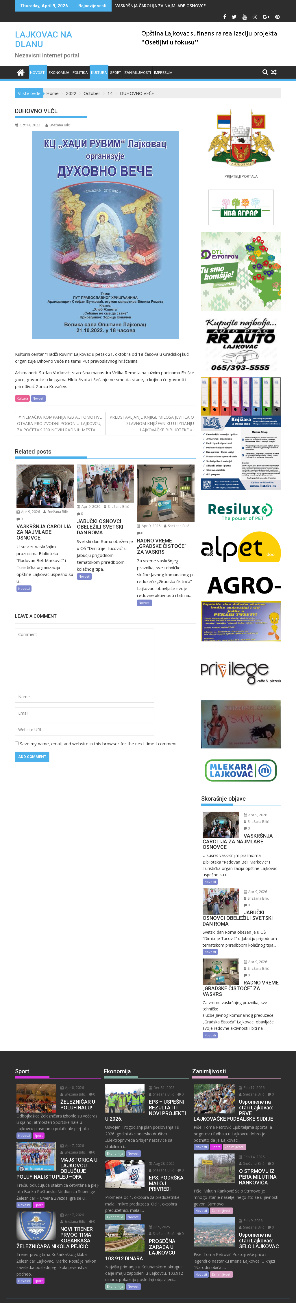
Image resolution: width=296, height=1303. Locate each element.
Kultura (99, 72)
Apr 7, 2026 (68, 1125)
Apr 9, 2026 (28, 511)
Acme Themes (204, 1293)
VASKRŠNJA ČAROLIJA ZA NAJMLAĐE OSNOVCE (160, 5)
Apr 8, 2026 (68, 1067)
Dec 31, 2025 (158, 1067)
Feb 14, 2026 (247, 1136)
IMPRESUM (163, 72)
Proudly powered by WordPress (109, 1293)
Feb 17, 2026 (247, 1067)
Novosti (37, 72)
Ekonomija (59, 72)
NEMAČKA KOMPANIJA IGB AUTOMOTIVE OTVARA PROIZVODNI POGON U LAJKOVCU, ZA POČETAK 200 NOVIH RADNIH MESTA (59, 423)
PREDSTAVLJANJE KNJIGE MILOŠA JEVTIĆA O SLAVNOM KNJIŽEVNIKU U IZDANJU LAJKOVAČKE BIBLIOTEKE (152, 423)
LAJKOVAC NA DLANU (43, 39)
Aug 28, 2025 (158, 1137)
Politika (80, 72)
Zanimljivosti (137, 72)
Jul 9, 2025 (155, 1195)
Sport (115, 72)
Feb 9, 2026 (246, 1200)
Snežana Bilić (58, 125)
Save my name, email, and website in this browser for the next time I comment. (99, 743)
